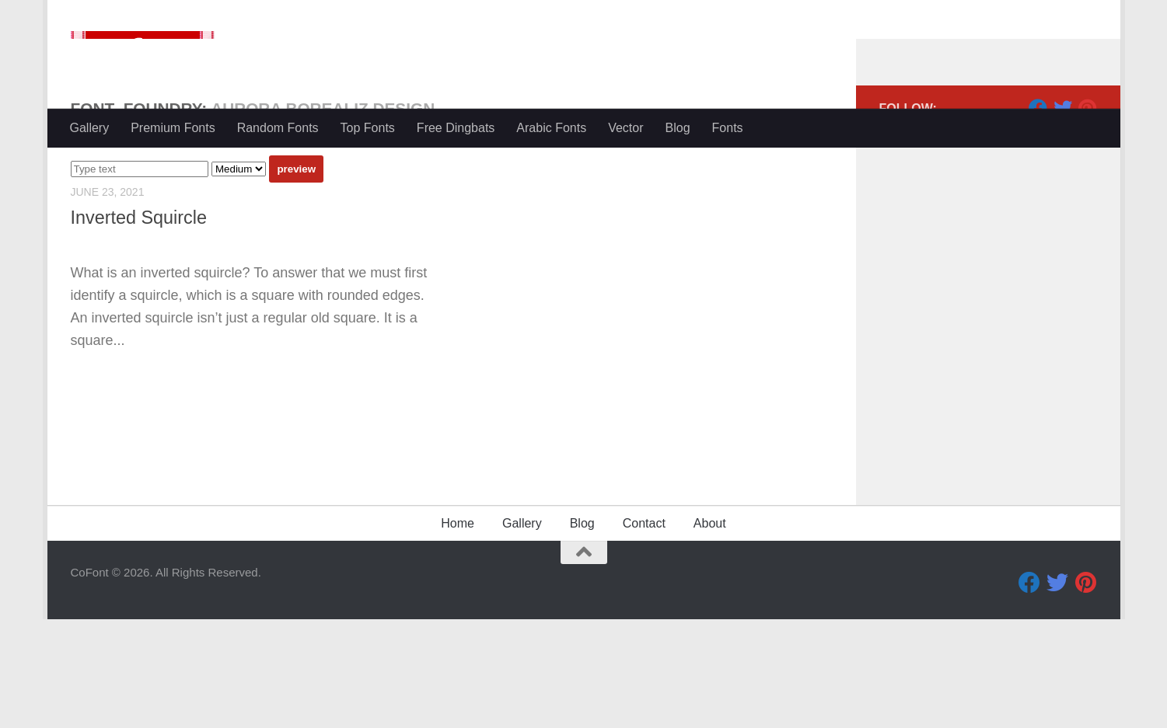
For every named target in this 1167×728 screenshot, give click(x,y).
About (710, 632)
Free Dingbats (456, 127)
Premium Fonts (173, 127)
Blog (678, 127)
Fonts (727, 127)
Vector (625, 127)
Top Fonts (368, 127)
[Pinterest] (1087, 170)
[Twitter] (1062, 170)
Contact (644, 632)
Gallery (90, 127)
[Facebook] (1038, 170)
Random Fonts (278, 127)
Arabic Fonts (551, 127)
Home (457, 632)
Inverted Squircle (139, 280)
